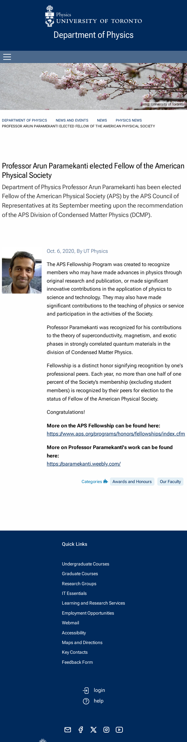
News (102, 120)
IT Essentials (74, 593)
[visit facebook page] (80, 730)
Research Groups (79, 583)
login (99, 690)
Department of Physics (24, 120)
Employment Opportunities (88, 613)
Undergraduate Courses (85, 563)
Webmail (70, 622)
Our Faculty (170, 481)
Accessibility (74, 632)
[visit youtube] (119, 730)
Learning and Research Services (93, 603)
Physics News (129, 120)
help (98, 701)
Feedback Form (77, 662)
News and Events (72, 120)
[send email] (68, 730)
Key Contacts (75, 652)
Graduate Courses (80, 573)
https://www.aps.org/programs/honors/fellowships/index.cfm (116, 434)
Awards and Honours (132, 481)
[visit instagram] (106, 730)
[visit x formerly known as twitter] (93, 730)
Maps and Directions (82, 642)
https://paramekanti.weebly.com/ (84, 464)
